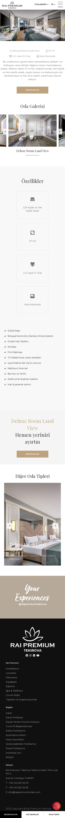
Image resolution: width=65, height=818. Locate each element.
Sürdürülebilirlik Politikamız (21, 744)
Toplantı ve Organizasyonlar (21, 699)
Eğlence (10, 686)
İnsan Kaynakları (15, 739)
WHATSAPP (54, 814)
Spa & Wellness (14, 690)
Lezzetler (11, 673)
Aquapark (11, 682)
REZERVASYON (10, 814)
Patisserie (11, 677)
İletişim (10, 757)
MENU (60, 5)
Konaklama (12, 668)
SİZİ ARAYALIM (32, 814)
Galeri (9, 713)
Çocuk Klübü (13, 695)
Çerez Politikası (14, 717)
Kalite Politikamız (15, 730)
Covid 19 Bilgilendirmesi (19, 726)
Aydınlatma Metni (16, 735)
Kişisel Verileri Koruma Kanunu (23, 722)
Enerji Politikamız (15, 748)
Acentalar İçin (13, 753)
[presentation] (6, 131)
